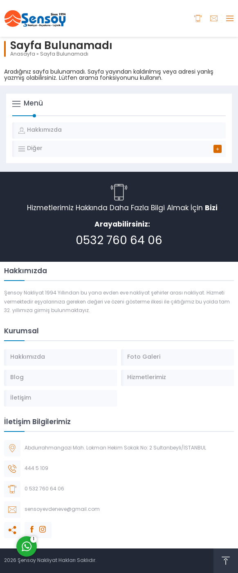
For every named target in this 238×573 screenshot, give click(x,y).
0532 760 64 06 (119, 241)
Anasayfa (22, 54)
